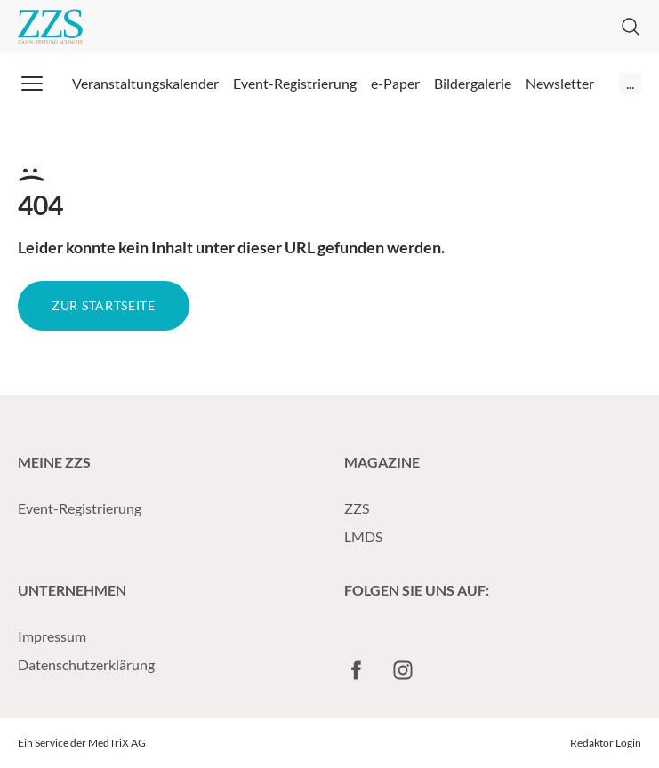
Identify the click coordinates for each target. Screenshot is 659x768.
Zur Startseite (104, 305)
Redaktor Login (605, 742)
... (630, 83)
